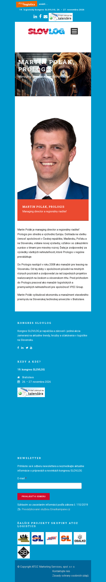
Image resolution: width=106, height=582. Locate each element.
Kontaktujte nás (61, 571)
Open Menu (74, 31)
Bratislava (28, 377)
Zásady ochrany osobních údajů (70, 575)
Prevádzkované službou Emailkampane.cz (46, 509)
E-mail (21, 478)
